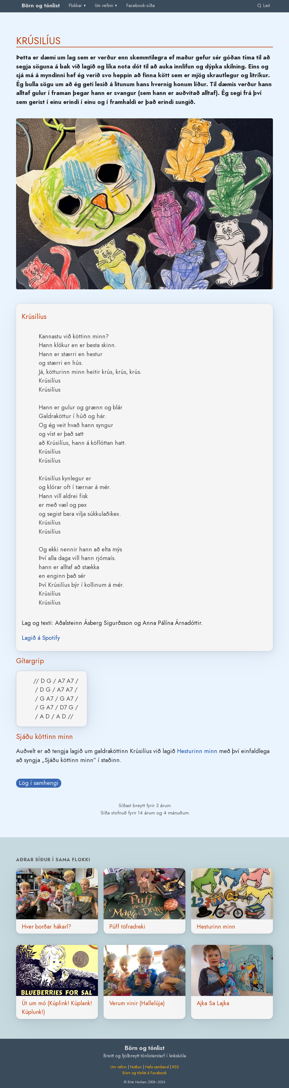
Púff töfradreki (127, 926)
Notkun (136, 1067)
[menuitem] (140, 6)
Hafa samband (157, 1067)
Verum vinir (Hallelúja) (137, 1003)
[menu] (78, 5)
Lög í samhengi (38, 783)
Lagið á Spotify (41, 638)
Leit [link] (263, 5)
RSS (175, 1067)
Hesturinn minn (197, 751)
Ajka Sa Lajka (213, 1003)
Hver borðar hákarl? (46, 926)
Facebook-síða (140, 5)
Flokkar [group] (75, 5)
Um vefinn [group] (104, 5)
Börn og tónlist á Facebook (144, 1073)
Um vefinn (118, 1067)
